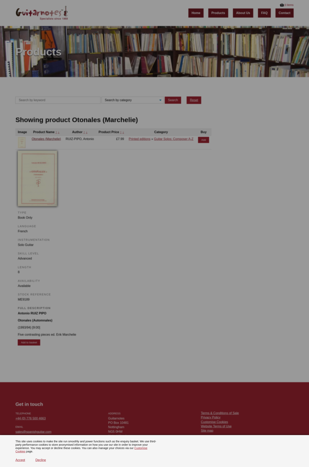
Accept (20, 460)
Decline (40, 460)
